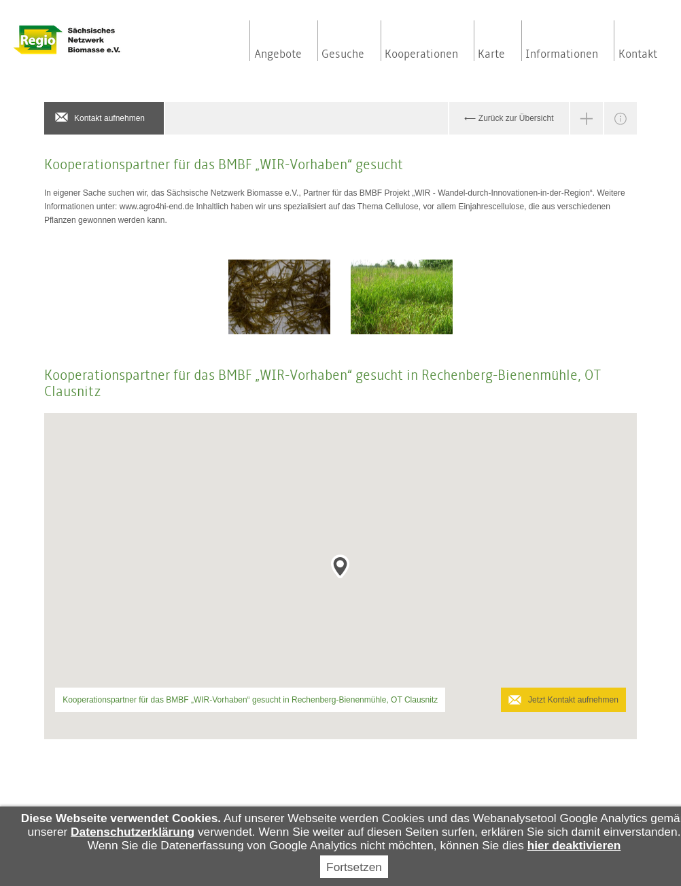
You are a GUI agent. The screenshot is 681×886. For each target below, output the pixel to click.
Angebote (278, 54)
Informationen (561, 54)
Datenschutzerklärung (132, 831)
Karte (491, 54)
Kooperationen (421, 54)
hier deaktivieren (574, 845)
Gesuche (342, 54)
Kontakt (637, 54)
